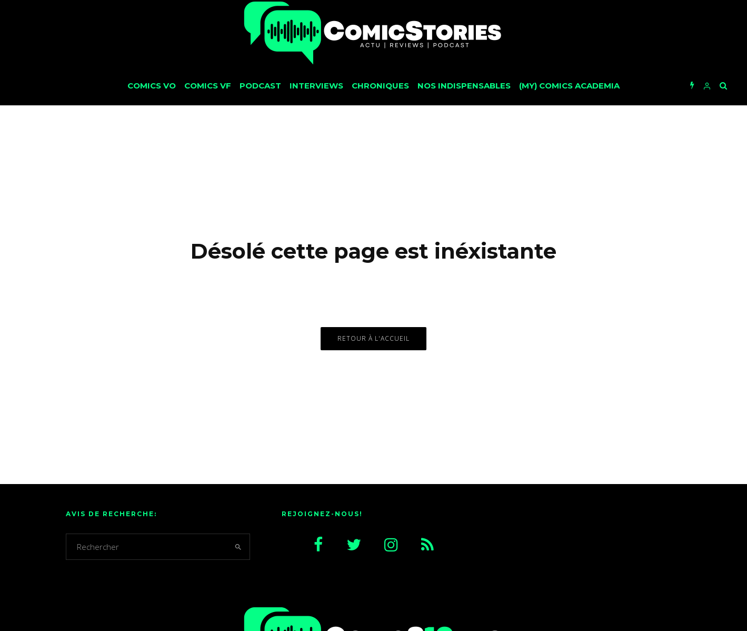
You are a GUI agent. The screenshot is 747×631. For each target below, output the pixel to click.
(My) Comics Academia (569, 86)
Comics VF (207, 86)
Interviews (316, 86)
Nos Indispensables (464, 86)
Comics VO (151, 86)
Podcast (260, 86)
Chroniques (380, 86)
